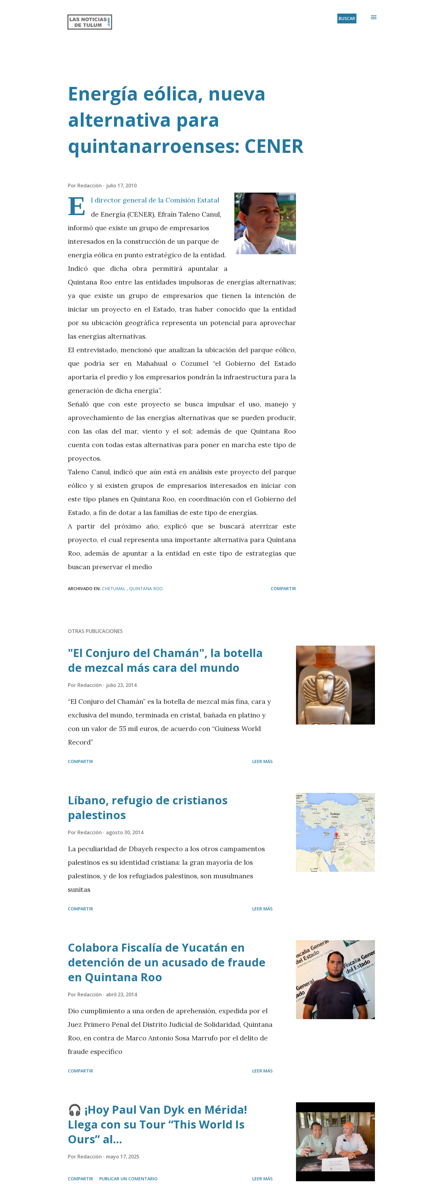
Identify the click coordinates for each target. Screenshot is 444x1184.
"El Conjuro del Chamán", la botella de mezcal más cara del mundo (165, 660)
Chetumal (114, 588)
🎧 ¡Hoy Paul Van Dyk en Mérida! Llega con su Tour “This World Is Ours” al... (157, 1124)
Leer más (262, 761)
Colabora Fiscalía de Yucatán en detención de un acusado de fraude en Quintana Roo (166, 962)
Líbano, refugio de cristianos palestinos (148, 808)
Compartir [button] (283, 588)
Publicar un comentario (128, 1179)
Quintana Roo (146, 588)
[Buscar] (346, 18)
